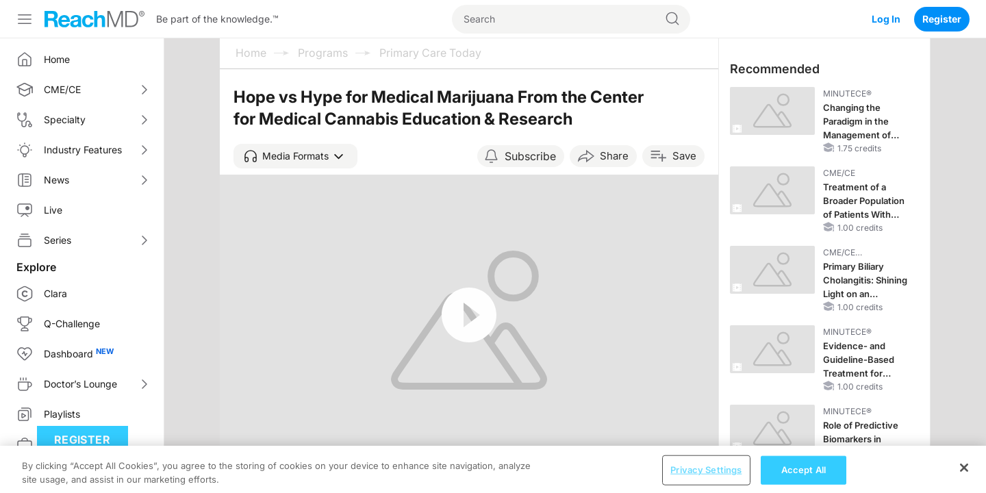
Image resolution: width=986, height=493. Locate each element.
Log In (886, 19)
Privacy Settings (706, 477)
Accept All (803, 477)
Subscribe (530, 156)
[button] (295, 156)
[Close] (964, 476)
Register (941, 19)
